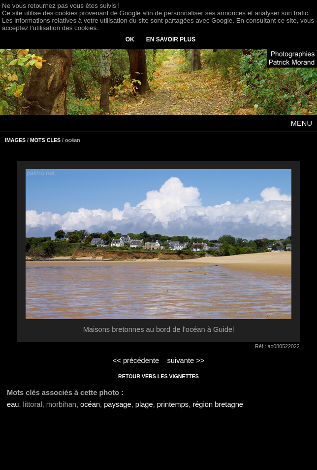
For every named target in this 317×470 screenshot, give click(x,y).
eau (13, 404)
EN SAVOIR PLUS (170, 39)
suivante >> (186, 360)
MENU (301, 123)
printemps (173, 404)
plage (144, 404)
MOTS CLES (45, 140)
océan (90, 404)
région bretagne (217, 404)
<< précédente (136, 360)
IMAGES (15, 140)
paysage (117, 404)
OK (130, 39)
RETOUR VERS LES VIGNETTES (158, 376)
